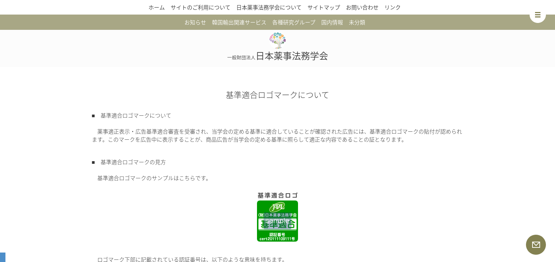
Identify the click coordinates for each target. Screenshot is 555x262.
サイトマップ (323, 7)
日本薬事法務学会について (269, 7)
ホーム (156, 7)
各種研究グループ (293, 22)
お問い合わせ (362, 7)
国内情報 (332, 22)
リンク (392, 7)
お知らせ (195, 22)
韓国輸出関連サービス (239, 22)
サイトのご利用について (200, 7)
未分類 (357, 22)
